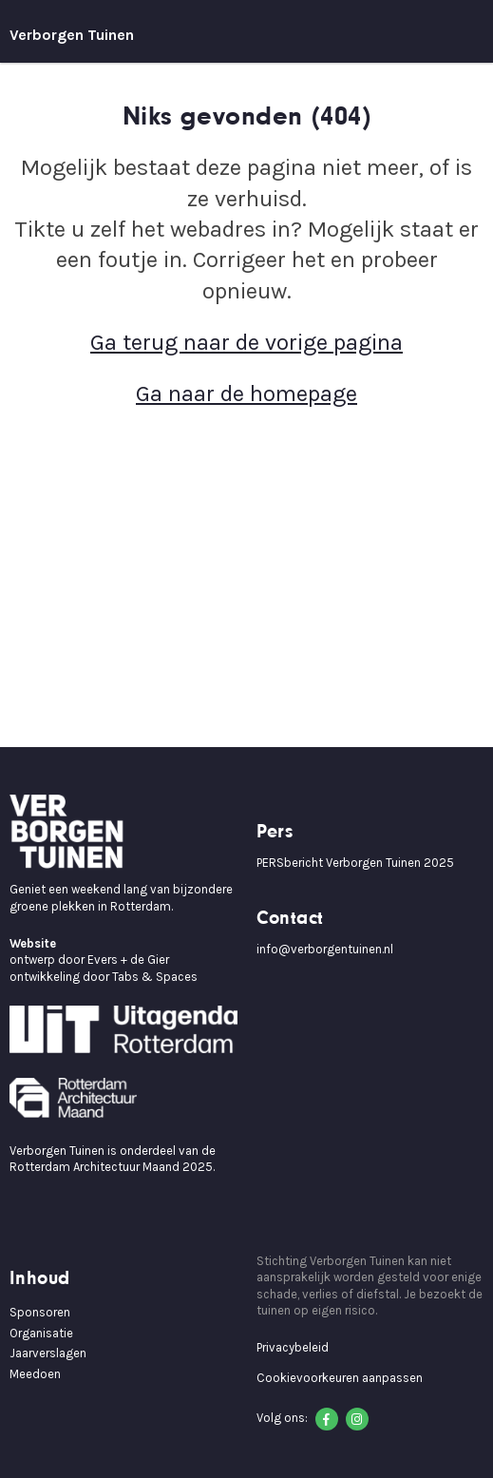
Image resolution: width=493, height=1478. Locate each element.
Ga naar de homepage (246, 393)
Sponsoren (39, 1312)
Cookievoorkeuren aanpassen (339, 1378)
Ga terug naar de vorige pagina (246, 342)
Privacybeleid (292, 1347)
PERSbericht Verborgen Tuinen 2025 (355, 862)
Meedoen (35, 1374)
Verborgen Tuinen (71, 35)
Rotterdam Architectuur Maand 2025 (111, 1167)
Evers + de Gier (128, 959)
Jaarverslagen (47, 1353)
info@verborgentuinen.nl (324, 949)
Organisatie (41, 1333)
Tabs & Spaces (155, 976)
